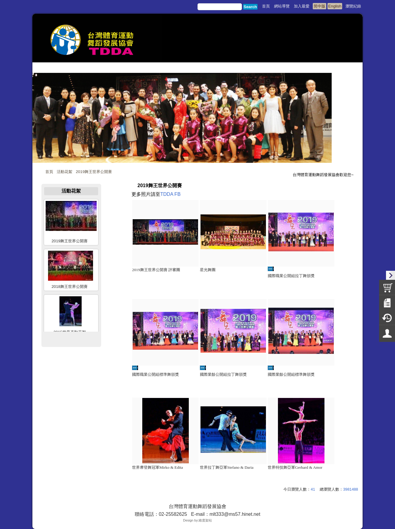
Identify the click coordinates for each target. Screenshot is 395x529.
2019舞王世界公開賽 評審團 (156, 269)
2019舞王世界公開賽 (94, 171)
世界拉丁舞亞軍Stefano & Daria (226, 467)
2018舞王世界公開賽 (70, 286)
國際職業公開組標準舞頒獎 (155, 374)
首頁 (49, 171)
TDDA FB (170, 194)
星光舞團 (208, 269)
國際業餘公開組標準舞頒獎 (291, 374)
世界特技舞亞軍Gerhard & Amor (295, 467)
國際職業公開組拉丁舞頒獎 (291, 275)
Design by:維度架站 (197, 520)
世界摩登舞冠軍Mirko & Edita (157, 467)
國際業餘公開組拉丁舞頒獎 (223, 374)
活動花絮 (64, 171)
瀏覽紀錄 (353, 6)
